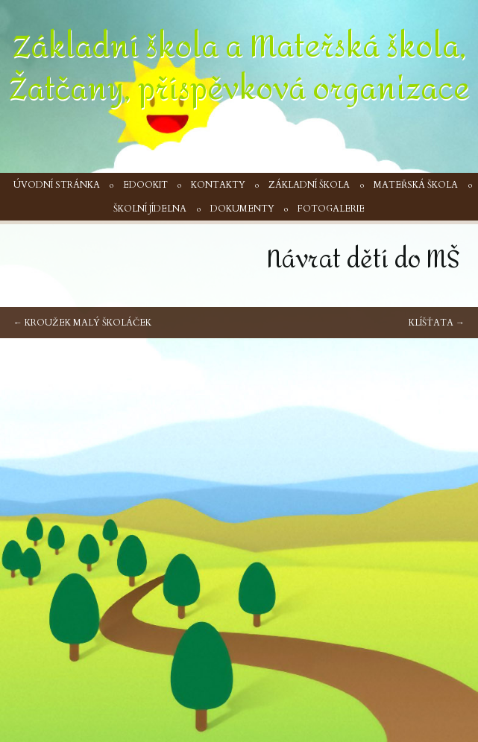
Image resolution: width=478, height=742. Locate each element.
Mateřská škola (416, 185)
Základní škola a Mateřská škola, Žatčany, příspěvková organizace (239, 68)
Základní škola (309, 185)
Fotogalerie (331, 209)
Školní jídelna (149, 209)
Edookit (145, 185)
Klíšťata (437, 323)
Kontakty (218, 185)
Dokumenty (242, 209)
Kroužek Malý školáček (82, 323)
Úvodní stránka (56, 185)
